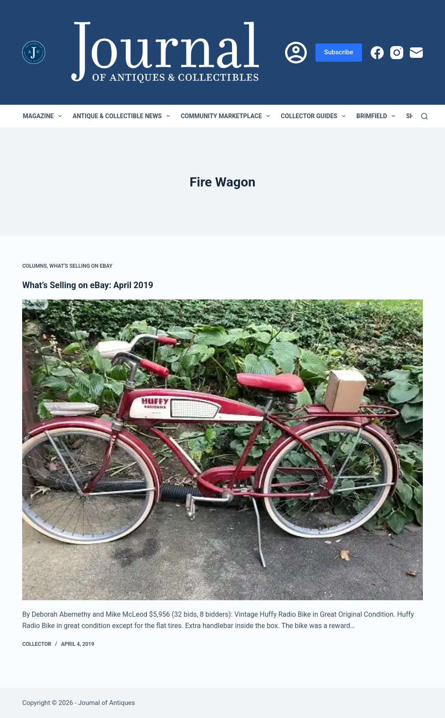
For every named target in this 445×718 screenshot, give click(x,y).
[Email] (416, 52)
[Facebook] (377, 52)
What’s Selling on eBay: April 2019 (88, 285)
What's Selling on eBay (81, 266)
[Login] (296, 52)
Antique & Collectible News (123, 116)
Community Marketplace (227, 116)
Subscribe (338, 52)
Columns (34, 266)
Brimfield (377, 116)
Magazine (44, 116)
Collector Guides (315, 116)
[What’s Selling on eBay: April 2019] (222, 449)
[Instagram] (396, 52)
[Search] (424, 116)
